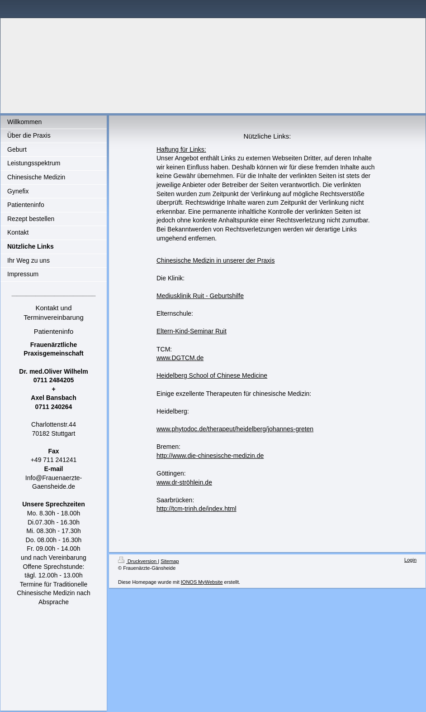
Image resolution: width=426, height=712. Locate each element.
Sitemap (170, 561)
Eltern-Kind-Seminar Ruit (191, 331)
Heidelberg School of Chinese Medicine (211, 375)
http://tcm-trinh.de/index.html (196, 508)
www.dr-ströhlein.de (184, 482)
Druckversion (138, 561)
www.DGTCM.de (180, 357)
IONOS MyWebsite (202, 582)
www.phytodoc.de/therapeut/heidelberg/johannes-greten (234, 429)
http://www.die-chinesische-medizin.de (210, 455)
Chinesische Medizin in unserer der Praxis (215, 260)
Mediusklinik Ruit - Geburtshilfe (200, 295)
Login (410, 560)
